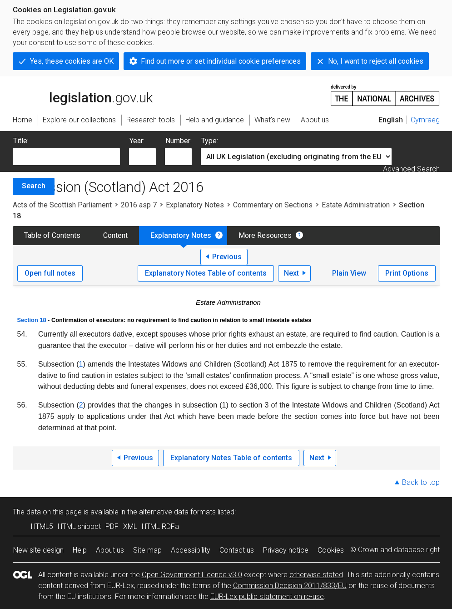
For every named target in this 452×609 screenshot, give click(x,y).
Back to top (421, 482)
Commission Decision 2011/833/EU (290, 585)
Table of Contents (52, 235)
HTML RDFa (160, 526)
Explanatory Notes (195, 205)
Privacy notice (285, 550)
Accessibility (190, 550)
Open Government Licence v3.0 (192, 574)
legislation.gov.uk (83, 94)
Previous (227, 256)
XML (130, 526)
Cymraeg (425, 120)
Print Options (406, 273)
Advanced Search (411, 169)
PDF (112, 526)
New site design (38, 550)
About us (110, 550)
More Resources (265, 235)
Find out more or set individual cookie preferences (221, 61)
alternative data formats (177, 512)
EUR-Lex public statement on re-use (267, 596)
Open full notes (50, 273)
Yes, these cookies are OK (72, 61)
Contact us (236, 550)
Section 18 (31, 320)
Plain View (349, 273)
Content (115, 235)
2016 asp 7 (139, 205)
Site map (147, 550)
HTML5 (42, 526)
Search (33, 185)
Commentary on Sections (273, 205)
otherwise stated (316, 574)
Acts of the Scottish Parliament (62, 205)
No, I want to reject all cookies (375, 61)
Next (291, 273)
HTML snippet (79, 526)
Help (80, 550)
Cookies (331, 550)
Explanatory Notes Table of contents (206, 273)
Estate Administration (356, 205)
